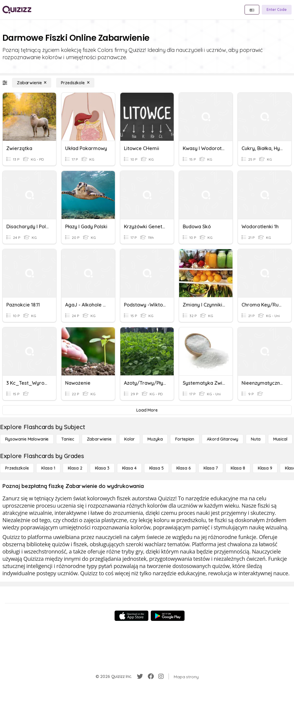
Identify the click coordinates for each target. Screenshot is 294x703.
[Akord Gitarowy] (222, 439)
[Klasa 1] (48, 468)
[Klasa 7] (210, 468)
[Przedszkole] (75, 83)
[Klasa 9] (265, 468)
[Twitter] (140, 676)
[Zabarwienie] (31, 83)
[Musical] (280, 439)
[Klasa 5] (156, 468)
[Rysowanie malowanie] (27, 439)
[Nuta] (255, 439)
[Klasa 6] (183, 468)
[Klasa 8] (238, 468)
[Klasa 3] (102, 468)
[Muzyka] (155, 439)
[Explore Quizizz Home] (16, 10)
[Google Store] (168, 616)
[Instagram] (161, 676)
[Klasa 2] (75, 468)
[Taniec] (67, 439)
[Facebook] (151, 676)
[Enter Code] (277, 9)
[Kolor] (129, 439)
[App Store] (131, 616)
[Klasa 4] (129, 468)
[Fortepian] (184, 439)
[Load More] (147, 410)
